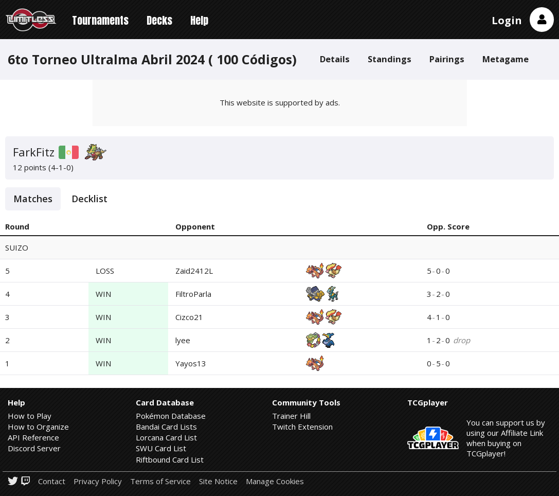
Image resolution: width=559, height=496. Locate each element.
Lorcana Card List (166, 437)
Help (199, 20)
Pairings (446, 59)
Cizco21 (189, 317)
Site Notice (218, 481)
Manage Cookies (275, 481)
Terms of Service (160, 481)
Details (335, 59)
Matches (32, 198)
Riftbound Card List (170, 459)
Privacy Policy (98, 481)
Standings (389, 59)
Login (507, 20)
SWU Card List (161, 448)
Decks (159, 20)
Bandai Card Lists (166, 426)
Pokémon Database (171, 416)
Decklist (89, 198)
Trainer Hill (291, 416)
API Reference (33, 437)
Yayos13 (190, 363)
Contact (51, 481)
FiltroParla (193, 294)
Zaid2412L (194, 270)
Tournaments (100, 20)
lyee (182, 340)
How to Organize (38, 426)
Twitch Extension (302, 426)
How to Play (29, 416)
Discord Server (34, 448)
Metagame (505, 59)
